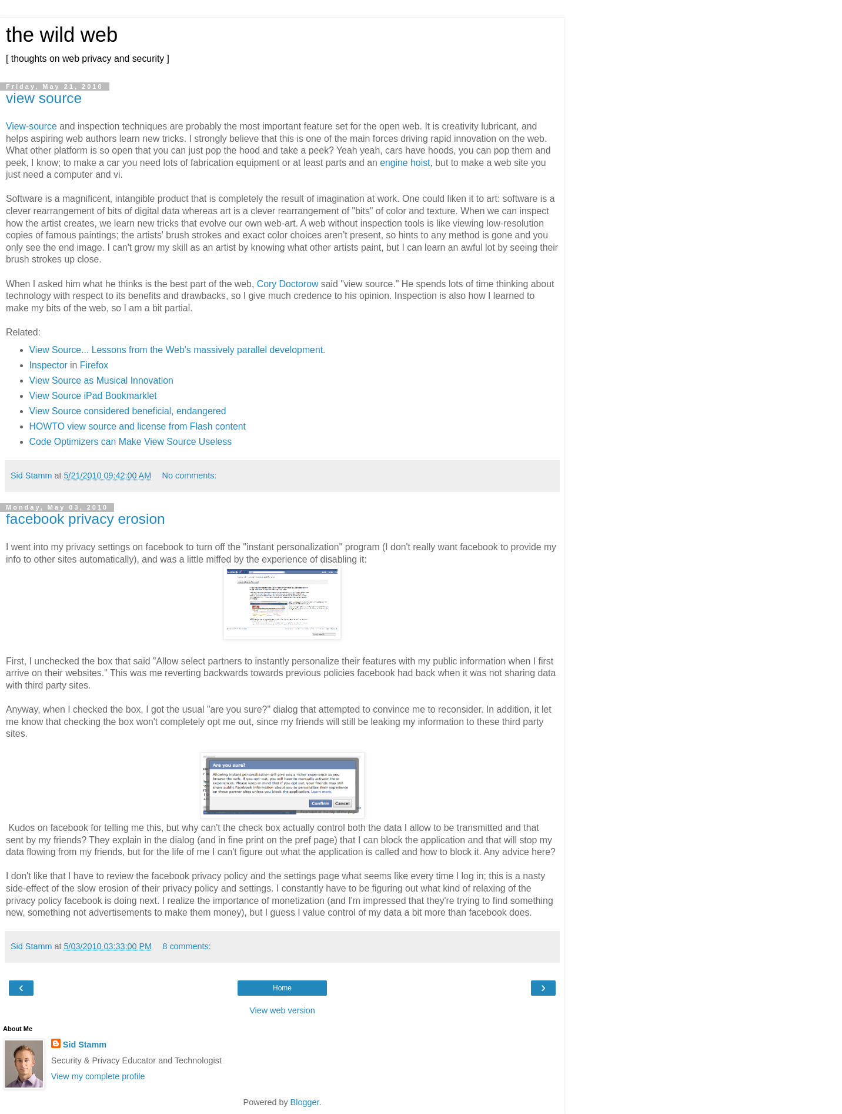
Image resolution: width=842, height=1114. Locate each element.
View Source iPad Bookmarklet (93, 396)
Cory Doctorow (288, 284)
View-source (31, 126)
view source (44, 98)
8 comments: (186, 946)
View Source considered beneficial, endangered (127, 411)
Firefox (94, 365)
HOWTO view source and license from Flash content (137, 426)
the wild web (62, 35)
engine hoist (405, 163)
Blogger (304, 1102)
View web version (282, 1010)
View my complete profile (98, 1076)
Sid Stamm (84, 1044)
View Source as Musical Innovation (101, 380)
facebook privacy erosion (85, 519)
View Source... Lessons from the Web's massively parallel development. (177, 350)
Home (282, 988)
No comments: (189, 475)
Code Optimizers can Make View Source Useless (130, 442)
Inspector (48, 365)
